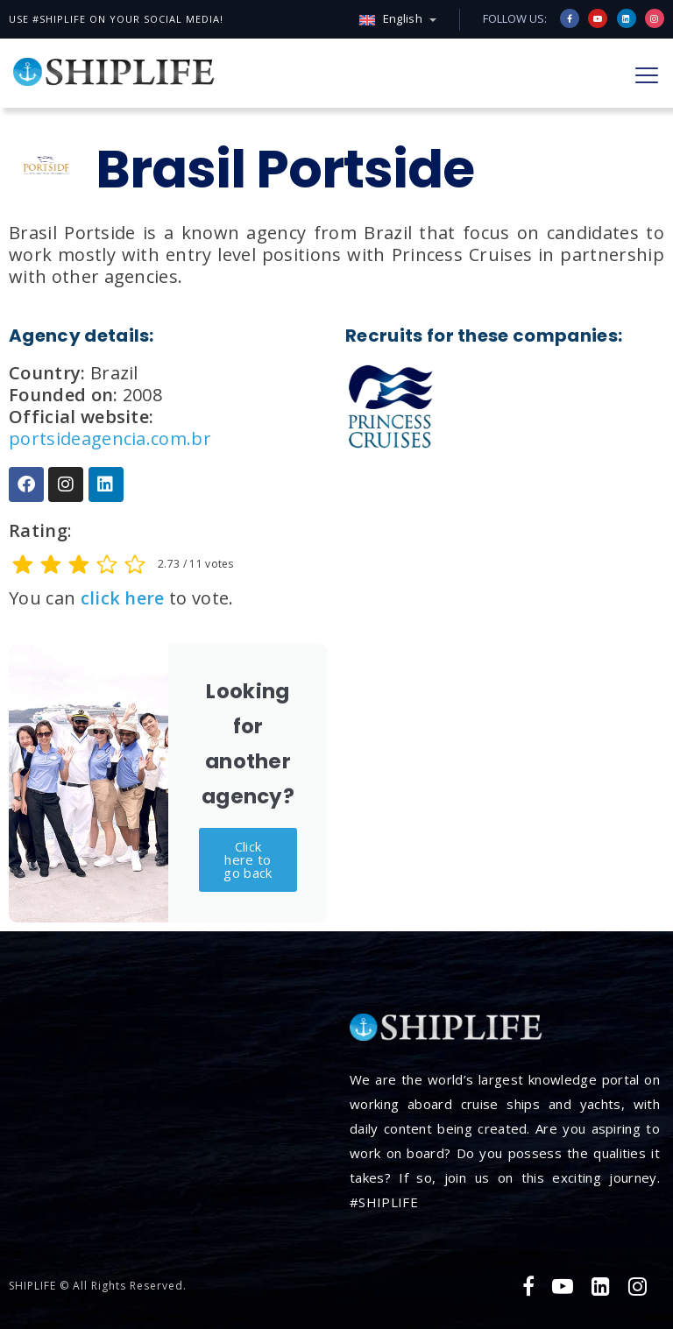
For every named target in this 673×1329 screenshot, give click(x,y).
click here (123, 598)
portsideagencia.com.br (110, 438)
